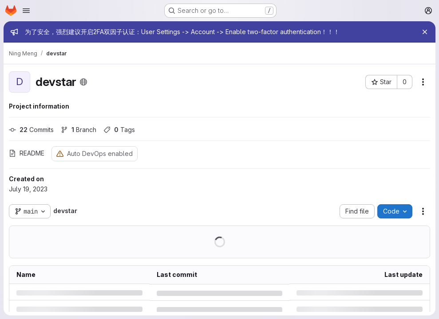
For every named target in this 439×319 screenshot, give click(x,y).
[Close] (424, 32)
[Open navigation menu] (26, 11)
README (26, 153)
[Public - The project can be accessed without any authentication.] (83, 82)
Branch (78, 129)
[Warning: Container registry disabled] (59, 153)
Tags (119, 129)
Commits (31, 129)
